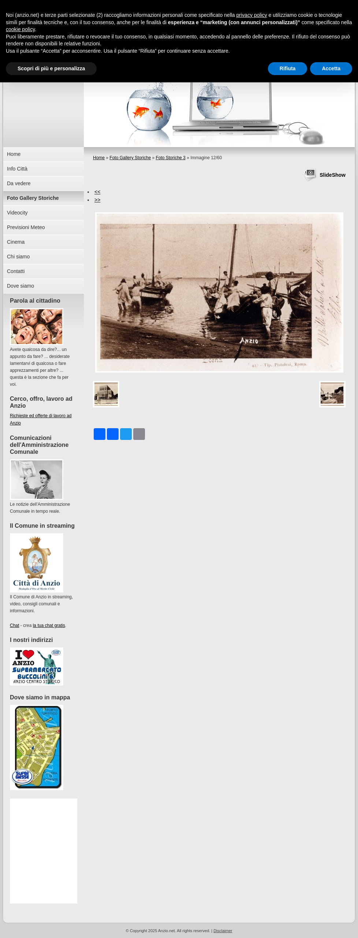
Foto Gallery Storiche (130, 157)
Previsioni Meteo (26, 227)
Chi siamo (18, 256)
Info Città (17, 169)
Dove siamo (20, 286)
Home (99, 157)
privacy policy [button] (251, 15)
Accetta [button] (331, 68)
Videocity (17, 213)
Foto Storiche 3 (170, 157)
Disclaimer (222, 930)
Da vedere (19, 183)
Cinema (16, 242)
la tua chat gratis (49, 625)
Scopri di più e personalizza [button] (51, 68)
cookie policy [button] (20, 29)
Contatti (16, 271)
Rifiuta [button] (288, 68)
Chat (14, 625)
